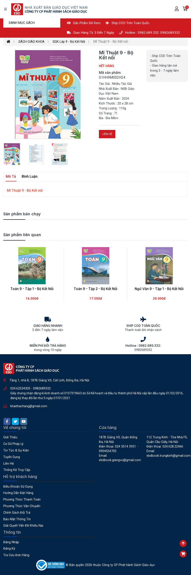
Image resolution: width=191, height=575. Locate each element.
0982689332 (42, 388)
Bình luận (29, 176)
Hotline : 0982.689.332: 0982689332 (149, 33)
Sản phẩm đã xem (83, 23)
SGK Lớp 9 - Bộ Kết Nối (69, 42)
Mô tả (11, 176)
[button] (185, 9)
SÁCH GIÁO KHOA (31, 42)
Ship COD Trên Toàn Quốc (127, 23)
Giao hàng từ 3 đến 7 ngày (90, 33)
